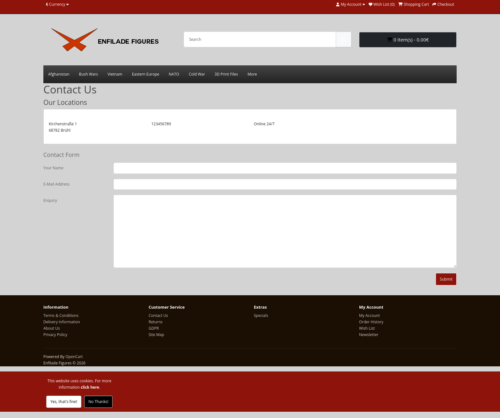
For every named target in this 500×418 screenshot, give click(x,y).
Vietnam (114, 74)
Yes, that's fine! (63, 401)
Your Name (53, 168)
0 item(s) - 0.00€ (408, 39)
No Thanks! (98, 401)
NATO (174, 74)
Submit (446, 279)
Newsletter (369, 334)
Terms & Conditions (60, 315)
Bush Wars (88, 74)
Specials (261, 315)
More (252, 74)
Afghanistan (59, 74)
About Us (51, 328)
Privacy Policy (55, 334)
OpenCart (74, 356)
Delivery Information (61, 322)
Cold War (197, 74)
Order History (371, 322)
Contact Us (158, 315)
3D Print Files (226, 74)
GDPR (154, 328)
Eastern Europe (145, 74)
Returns (156, 322)
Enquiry (50, 200)
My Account (369, 315)
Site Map (156, 334)
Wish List (367, 328)
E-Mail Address (56, 184)
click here (90, 387)
